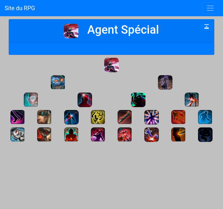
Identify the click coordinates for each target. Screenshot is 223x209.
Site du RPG (20, 8)
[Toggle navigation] (210, 8)
